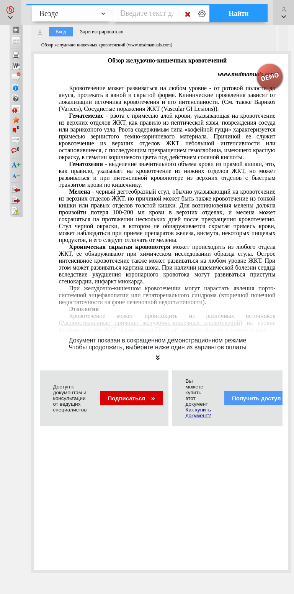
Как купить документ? (198, 412)
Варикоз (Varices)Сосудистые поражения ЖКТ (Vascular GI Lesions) (167, 98)
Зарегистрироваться (101, 32)
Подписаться (131, 398)
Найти (239, 13)
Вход (61, 32)
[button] (10, 12)
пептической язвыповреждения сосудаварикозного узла (167, 136)
